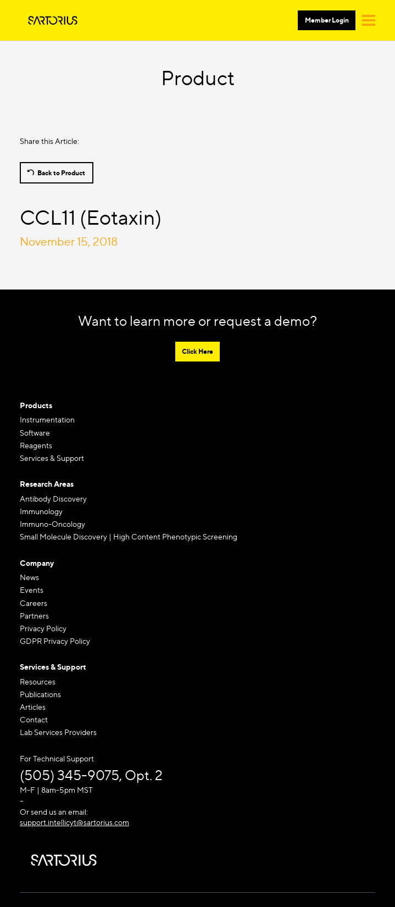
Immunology (41, 511)
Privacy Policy (43, 628)
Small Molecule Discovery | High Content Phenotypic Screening (128, 536)
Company (37, 562)
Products (36, 405)
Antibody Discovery (53, 498)
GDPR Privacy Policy (55, 641)
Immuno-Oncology (52, 523)
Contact (34, 719)
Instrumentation (47, 419)
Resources (37, 681)
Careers (33, 603)
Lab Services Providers (58, 732)
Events (31, 589)
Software (35, 432)
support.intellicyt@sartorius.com (74, 822)
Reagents (36, 445)
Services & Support (52, 458)
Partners (34, 615)
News (29, 577)
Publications (40, 694)
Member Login (327, 20)
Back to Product (61, 173)
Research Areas (47, 483)
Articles (33, 706)
